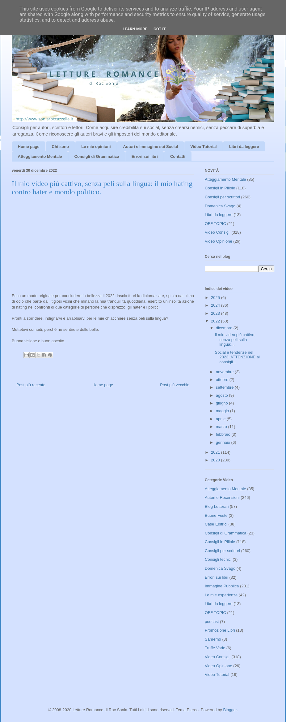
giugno (222, 403)
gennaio (223, 442)
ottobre (222, 379)
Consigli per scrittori (222, 197)
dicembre (224, 328)
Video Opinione (218, 241)
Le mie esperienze (221, 595)
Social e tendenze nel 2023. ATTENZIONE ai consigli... (237, 357)
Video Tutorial (203, 146)
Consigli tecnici (218, 559)
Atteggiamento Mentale (40, 156)
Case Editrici (216, 524)
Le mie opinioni (96, 146)
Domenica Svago (220, 206)
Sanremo (213, 639)
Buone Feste (216, 515)
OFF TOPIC (215, 223)
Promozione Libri (220, 630)
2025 (216, 297)
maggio (223, 411)
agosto (222, 395)
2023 (216, 313)
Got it (160, 29)
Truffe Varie (215, 648)
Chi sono (60, 146)
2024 (216, 305)
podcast (212, 621)
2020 (216, 460)
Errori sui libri (145, 156)
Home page (29, 146)
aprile (221, 419)
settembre (225, 387)
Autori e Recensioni (222, 497)
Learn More (135, 29)
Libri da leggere (244, 146)
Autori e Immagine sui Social (150, 146)
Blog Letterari (217, 506)
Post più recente (30, 385)
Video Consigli (217, 232)
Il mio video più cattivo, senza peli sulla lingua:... (235, 339)
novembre (225, 372)
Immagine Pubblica (222, 586)
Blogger (230, 709)
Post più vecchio (174, 385)
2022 (216, 321)
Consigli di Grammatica (96, 156)
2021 (216, 452)
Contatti (177, 156)
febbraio (224, 434)
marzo (222, 426)
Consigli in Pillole (220, 188)
